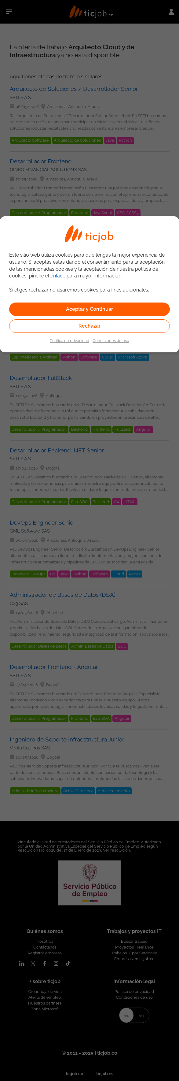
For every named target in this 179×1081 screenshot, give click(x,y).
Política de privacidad (69, 340)
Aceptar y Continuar (89, 309)
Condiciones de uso (111, 340)
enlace (57, 276)
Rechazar (89, 326)
